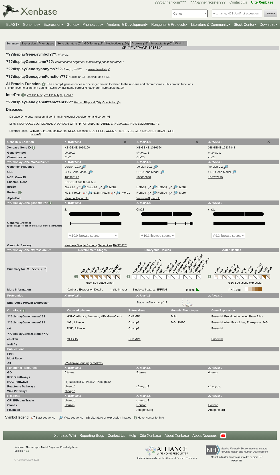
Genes (72, 24)
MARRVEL (126, 130)
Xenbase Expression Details (85, 289)
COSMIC (111, 130)
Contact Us (238, 2)
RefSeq (141, 186)
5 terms (69, 372)
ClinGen (45, 130)
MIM (103, 316)
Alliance (81, 316)
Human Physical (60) (87, 102)
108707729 (215, 177)
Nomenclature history (98, 69)
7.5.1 (26, 450)
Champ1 (134, 322)
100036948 (143, 177)
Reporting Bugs (91, 435)
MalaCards (59, 130)
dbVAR (161, 130)
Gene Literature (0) (69, 43)
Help (132, 435)
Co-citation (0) (111, 102)
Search (271, 13)
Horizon (69, 405)
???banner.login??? (170, 2)
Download (268, 24)
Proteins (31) (140, 43)
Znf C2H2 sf (34, 95)
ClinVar (34, 130)
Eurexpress (254, 322)
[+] (123, 87)
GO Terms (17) (93, 43)
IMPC (181, 322)
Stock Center (244, 24)
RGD (70, 328)
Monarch (93, 316)
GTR (138, 130)
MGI (69, 322)
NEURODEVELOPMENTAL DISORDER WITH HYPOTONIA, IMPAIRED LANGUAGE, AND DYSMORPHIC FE (88, 123)
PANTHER (120, 245)
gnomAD (35, 134)
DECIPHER (96, 130)
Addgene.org (144, 409)
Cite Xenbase (150, 435)
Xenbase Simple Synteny (80, 245)
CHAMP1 (135, 316)
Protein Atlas (232, 316)
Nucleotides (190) (117, 43)
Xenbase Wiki (65, 435)
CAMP (68, 95)
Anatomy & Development (126, 24)
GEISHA (72, 339)
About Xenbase (177, 435)
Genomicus (105, 245)
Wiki (178, 43)
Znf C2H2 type (53, 95)
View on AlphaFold (76, 198)
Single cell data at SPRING (150, 289)
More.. (113, 186)
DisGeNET (149, 130)
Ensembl (217, 316)
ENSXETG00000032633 (80, 182)
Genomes (30, 24)
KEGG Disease (78, 130)
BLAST (12, 24)
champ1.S (173, 302)
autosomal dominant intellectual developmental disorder (70, 116)
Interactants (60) (161, 43)
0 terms (213, 372)
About (204, 436)
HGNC (71, 316)
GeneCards (114, 316)
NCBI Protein (72, 192)
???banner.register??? (208, 2)
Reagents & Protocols (168, 24)
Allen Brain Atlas (252, 316)
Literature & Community (209, 24)
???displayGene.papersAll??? (83, 363)
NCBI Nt (69, 186)
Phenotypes (92, 24)
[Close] (125, 141)
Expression (52, 24)
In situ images (119, 289)
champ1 (69, 400)
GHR (171, 130)
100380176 (71, 177)
